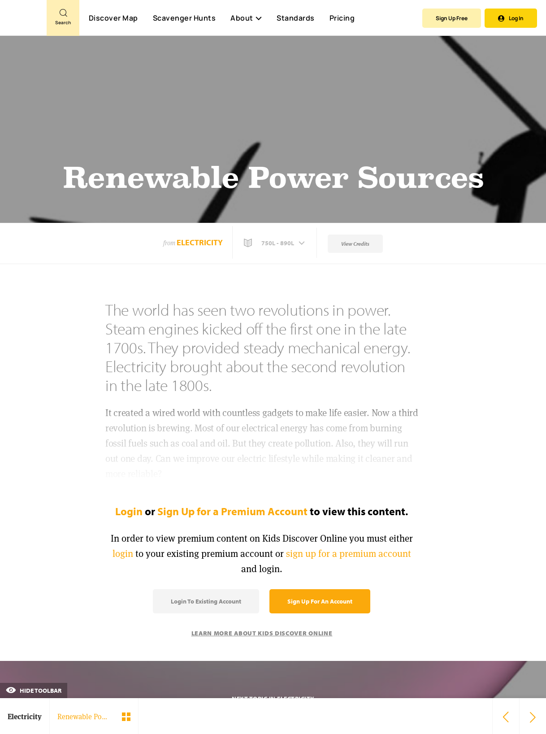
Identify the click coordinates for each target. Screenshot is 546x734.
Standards (296, 18)
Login (129, 511)
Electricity (200, 242)
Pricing (342, 18)
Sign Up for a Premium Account (232, 511)
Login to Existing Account (206, 601)
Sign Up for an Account (319, 601)
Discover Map (113, 18)
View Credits (355, 243)
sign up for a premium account (348, 553)
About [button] (246, 18)
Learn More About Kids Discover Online (262, 633)
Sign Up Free (452, 18)
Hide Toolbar (33, 690)
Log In (511, 18)
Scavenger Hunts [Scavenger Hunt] (184, 18)
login (123, 553)
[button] (275, 243)
